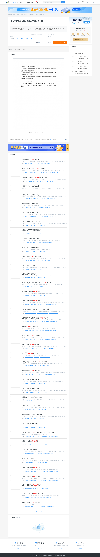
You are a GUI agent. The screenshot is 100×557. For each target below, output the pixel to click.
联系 (51, 139)
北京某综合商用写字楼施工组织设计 (32, 230)
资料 (18, 2)
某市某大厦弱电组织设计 (31, 502)
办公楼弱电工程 (28, 286)
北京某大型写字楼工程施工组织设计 (79, 68)
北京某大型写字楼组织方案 (29, 265)
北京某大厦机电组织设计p (31, 256)
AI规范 (28, 2)
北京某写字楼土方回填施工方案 (30, 186)
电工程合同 (39, 365)
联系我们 (41, 554)
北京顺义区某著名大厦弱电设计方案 (34, 362)
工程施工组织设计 (29, 339)
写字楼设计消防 (41, 225)
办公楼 (41, 286)
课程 (25, 2)
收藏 (59, 139)
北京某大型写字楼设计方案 (29, 458)
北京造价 (47, 445)
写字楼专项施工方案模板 (30, 198)
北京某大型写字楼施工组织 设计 (31, 379)
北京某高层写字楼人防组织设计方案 (34, 177)
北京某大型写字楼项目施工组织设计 (32, 406)
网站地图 (56, 554)
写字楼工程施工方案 (48, 181)
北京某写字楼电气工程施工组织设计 (79, 66)
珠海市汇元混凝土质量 (53, 172)
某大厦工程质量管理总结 (50, 330)
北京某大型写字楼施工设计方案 (30, 388)
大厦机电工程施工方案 (30, 163)
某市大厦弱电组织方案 (30, 344)
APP (38, 2)
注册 (92, 2)
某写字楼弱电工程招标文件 (77, 53)
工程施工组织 (28, 348)
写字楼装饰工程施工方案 (30, 313)
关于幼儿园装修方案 (29, 453)
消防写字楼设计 (28, 181)
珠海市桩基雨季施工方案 (42, 172)
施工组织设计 (25, 14)
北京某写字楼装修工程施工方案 (78, 61)
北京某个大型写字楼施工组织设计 (31, 221)
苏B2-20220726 (58, 555)
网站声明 (46, 554)
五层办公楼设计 (36, 286)
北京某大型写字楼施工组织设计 (30, 247)
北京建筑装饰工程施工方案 (42, 471)
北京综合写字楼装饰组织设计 (32, 493)
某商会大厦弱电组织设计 (31, 335)
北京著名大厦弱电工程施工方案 (78, 71)
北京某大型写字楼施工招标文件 (30, 203)
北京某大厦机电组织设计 (31, 159)
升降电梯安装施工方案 (42, 436)
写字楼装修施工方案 (41, 198)
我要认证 (81, 548)
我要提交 (40, 548)
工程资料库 (10, 14)
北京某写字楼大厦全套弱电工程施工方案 (36, 14)
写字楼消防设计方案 (53, 313)
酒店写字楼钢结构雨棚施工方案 (45, 242)
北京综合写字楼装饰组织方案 (32, 476)
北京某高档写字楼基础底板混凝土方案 (35, 318)
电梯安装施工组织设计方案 (31, 436)
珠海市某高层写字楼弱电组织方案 (33, 168)
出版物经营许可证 (64, 555)
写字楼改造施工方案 (50, 198)
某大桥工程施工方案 (29, 330)
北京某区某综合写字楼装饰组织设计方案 (35, 309)
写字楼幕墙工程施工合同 (42, 480)
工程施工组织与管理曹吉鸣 (50, 339)
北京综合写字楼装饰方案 (31, 467)
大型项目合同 (28, 409)
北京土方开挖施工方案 (38, 190)
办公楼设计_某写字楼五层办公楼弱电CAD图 (36, 282)
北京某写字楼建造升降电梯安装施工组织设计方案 (38, 432)
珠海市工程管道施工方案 (30, 172)
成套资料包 (33, 2)
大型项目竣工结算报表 (36, 409)
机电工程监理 (47, 163)
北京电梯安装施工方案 (53, 436)
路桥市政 (15, 14)
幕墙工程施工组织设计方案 (37, 348)
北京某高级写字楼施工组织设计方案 (32, 397)
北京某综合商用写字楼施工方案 (30, 239)
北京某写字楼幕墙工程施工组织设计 (79, 56)
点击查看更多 (38, 511)
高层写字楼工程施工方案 (38, 181)
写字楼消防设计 (34, 225)
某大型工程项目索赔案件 (30, 216)
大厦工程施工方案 (29, 357)
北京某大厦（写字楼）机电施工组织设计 (80, 58)
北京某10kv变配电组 (30, 441)
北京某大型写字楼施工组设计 (30, 212)
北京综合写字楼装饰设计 (31, 291)
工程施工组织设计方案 (30, 374)
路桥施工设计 (19, 14)
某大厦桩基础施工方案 (39, 330)
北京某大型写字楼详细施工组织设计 (32, 414)
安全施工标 (35, 207)
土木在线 (14, 2)
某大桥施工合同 (28, 207)
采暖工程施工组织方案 (38, 339)
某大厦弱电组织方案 (30, 326)
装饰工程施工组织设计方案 (42, 313)
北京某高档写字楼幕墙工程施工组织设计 (80, 63)
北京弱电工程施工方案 (39, 445)
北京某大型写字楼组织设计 (29, 274)
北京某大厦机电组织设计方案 (32, 370)
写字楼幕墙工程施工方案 (51, 304)
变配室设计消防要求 (29, 445)
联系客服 (60, 548)
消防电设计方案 (45, 365)
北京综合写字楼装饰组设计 (32, 485)
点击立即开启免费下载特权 (80, 39)
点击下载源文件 (61, 42)
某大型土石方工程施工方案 (44, 207)
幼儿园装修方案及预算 (48, 453)
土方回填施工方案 (29, 190)
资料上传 (19, 548)
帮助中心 (51, 554)
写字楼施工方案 (28, 242)
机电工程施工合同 (39, 163)
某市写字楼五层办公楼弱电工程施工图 (79, 73)
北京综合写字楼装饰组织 (31, 300)
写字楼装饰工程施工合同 (30, 304)
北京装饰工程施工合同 (53, 480)
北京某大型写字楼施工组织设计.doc (32, 423)
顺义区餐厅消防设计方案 (30, 365)
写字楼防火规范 (41, 269)
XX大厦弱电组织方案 (30, 353)
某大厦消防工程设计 (29, 506)
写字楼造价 (27, 225)
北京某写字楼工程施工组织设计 (78, 51)
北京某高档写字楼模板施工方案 (30, 195)
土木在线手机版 (62, 554)
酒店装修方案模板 (38, 453)
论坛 (21, 2)
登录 (88, 2)
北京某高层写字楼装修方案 (29, 450)
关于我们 (37, 554)
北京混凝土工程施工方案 (30, 321)
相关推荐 (12, 154)
